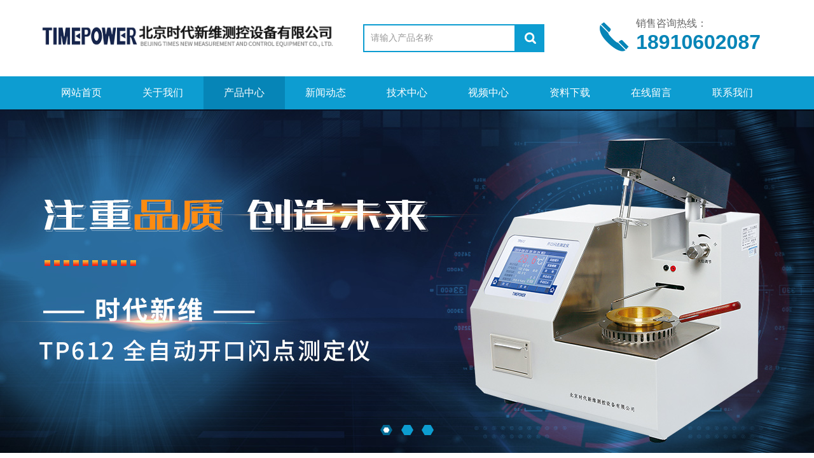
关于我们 (162, 92)
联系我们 (732, 92)
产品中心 (244, 92)
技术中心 (407, 92)
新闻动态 (325, 92)
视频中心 (488, 92)
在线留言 (651, 92)
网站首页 (81, 92)
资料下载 (569, 92)
